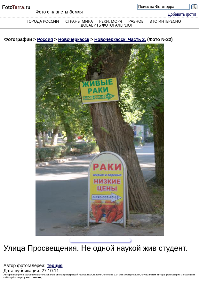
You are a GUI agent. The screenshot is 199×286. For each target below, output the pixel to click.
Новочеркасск (73, 39)
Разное (136, 21)
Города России (43, 21)
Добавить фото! (182, 14)
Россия (45, 39)
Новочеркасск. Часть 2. (120, 39)
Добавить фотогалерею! (106, 25)
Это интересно (165, 21)
